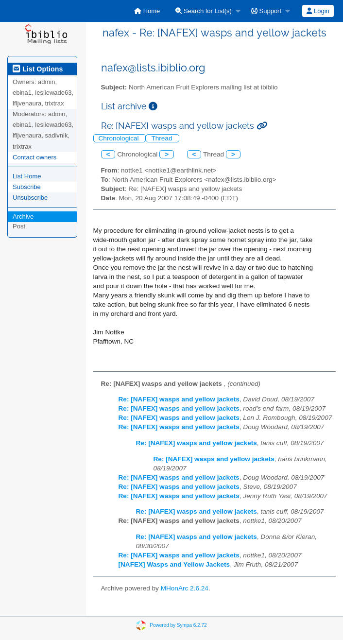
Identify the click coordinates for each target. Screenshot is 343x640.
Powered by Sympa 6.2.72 (178, 624)
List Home (27, 176)
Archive (23, 216)
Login (318, 11)
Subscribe (27, 186)
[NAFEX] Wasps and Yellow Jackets (174, 564)
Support (266, 11)
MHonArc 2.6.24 (184, 588)
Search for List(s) (203, 11)
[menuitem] (147, 11)
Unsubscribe (30, 197)
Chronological (120, 138)
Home (147, 11)
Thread (162, 138)
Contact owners (34, 157)
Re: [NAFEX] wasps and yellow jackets (179, 399)
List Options (38, 69)
